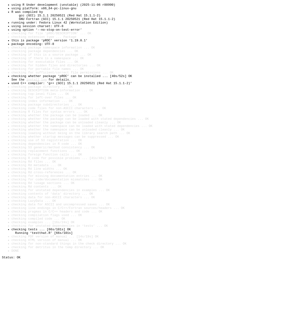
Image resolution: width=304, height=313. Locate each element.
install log (36, 95)
